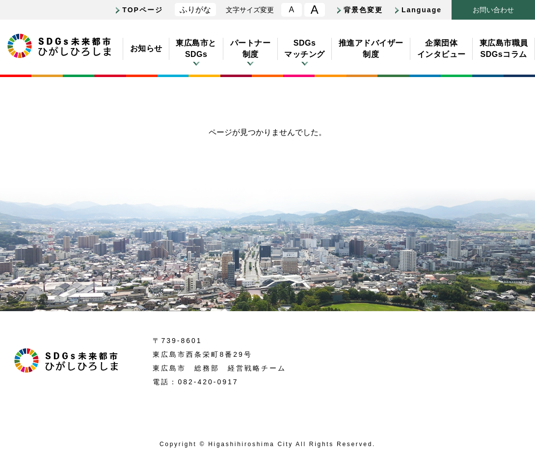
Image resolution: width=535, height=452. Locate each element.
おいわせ (493, 10)
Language (421, 10)
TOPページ (142, 10)
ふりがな (195, 9)
